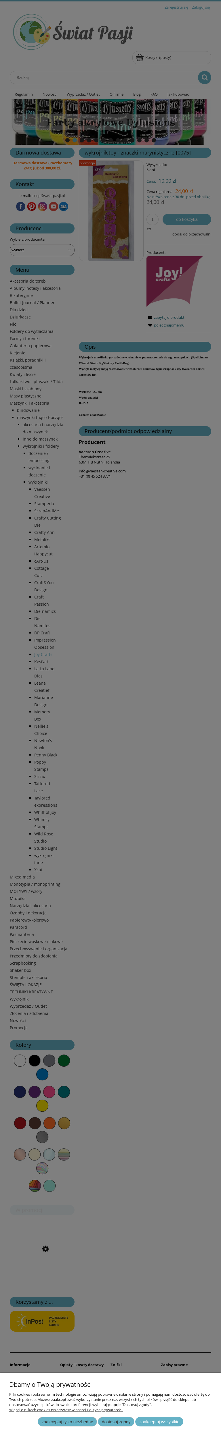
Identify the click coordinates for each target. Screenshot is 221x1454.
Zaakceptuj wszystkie (159, 1421)
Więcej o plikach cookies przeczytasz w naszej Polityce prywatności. (66, 1409)
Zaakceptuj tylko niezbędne (67, 1421)
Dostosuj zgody (116, 1421)
